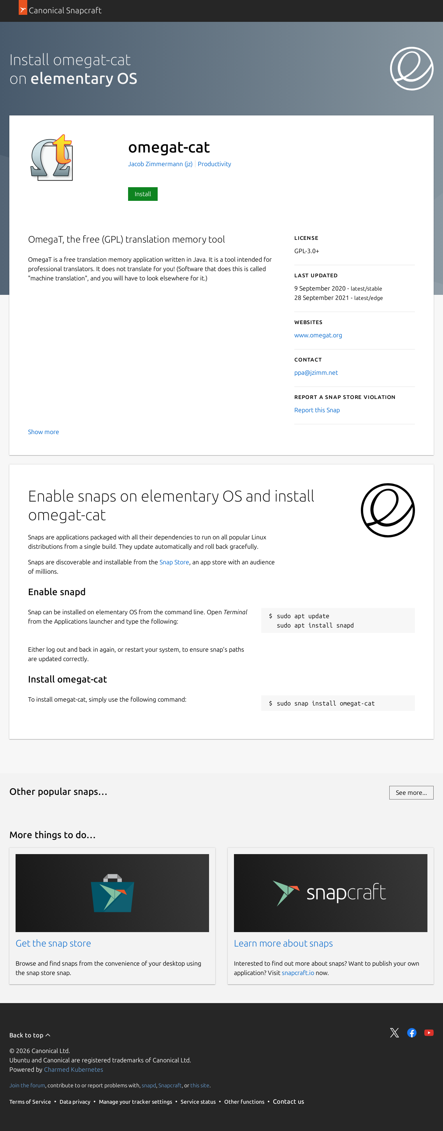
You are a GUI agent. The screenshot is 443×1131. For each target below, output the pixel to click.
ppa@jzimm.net (316, 372)
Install (143, 193)
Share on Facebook (412, 1032)
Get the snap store (53, 943)
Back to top (30, 1035)
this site (199, 1085)
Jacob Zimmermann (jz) (161, 163)
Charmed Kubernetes (73, 1069)
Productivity (214, 163)
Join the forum (27, 1085)
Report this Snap (317, 409)
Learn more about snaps (283, 943)
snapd (149, 1085)
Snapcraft (170, 1085)
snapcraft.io (298, 972)
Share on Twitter (394, 1032)
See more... (411, 792)
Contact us (288, 1101)
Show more (43, 431)
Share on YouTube (429, 1032)
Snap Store (174, 562)
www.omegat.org (318, 335)
